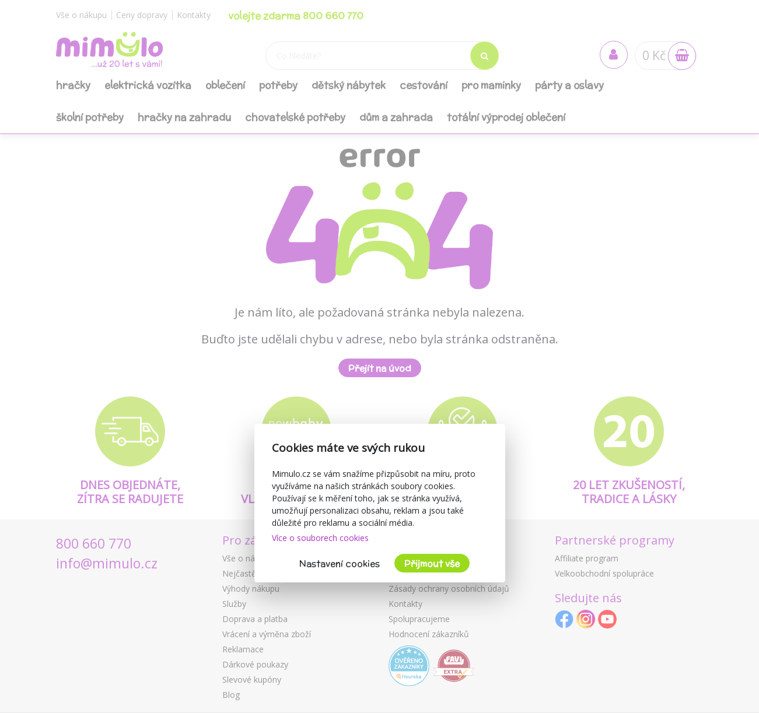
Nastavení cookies (339, 563)
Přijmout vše (432, 563)
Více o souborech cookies (320, 537)
